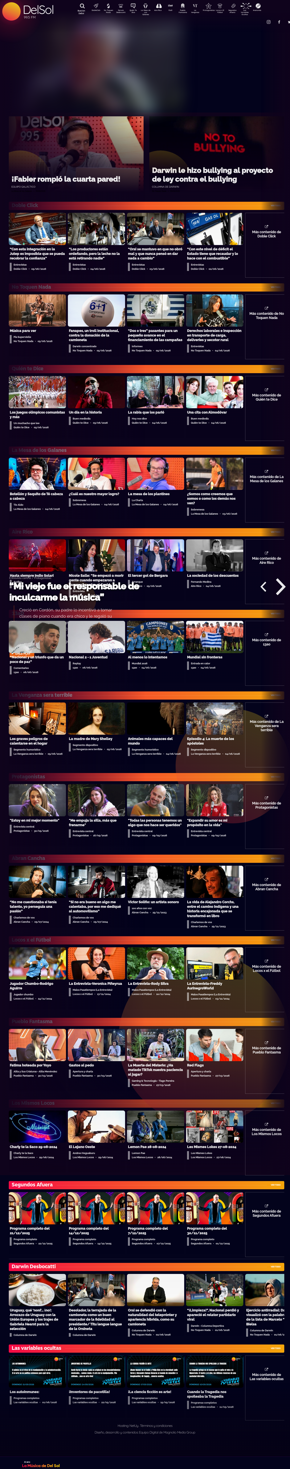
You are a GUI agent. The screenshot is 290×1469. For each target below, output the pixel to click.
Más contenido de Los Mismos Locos (267, 1143)
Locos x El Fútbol (228, 12)
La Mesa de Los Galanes (148, 12)
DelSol (38, 10)
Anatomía (268, 10)
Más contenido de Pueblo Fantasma (266, 1061)
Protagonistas (214, 10)
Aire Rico (161, 10)
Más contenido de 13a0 (266, 648)
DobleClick (94, 10)
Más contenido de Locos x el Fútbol (266, 978)
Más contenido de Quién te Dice (266, 400)
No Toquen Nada (107, 12)
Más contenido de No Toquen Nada (266, 318)
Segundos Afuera (241, 12)
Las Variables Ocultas (255, 12)
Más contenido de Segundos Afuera (266, 1226)
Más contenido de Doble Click (266, 235)
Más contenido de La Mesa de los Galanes (267, 483)
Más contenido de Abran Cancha (266, 896)
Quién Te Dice (134, 12)
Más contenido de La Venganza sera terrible (267, 732)
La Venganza (201, 12)
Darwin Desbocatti (121, 12)
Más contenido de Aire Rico (266, 565)
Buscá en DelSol (81, 12)
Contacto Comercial (261, 19)
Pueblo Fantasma (188, 12)
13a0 (175, 10)
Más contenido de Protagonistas (266, 813)
